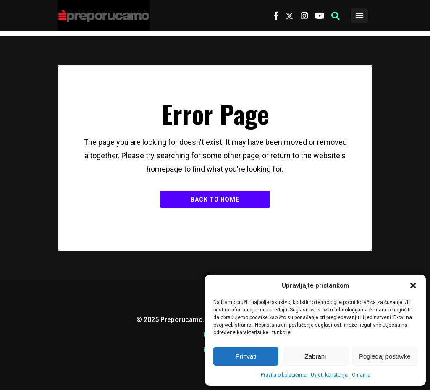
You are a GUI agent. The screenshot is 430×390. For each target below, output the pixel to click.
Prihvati (246, 356)
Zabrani (315, 356)
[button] (413, 285)
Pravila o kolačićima (284, 375)
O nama (361, 375)
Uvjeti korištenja (329, 375)
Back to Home (215, 199)
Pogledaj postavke (385, 356)
